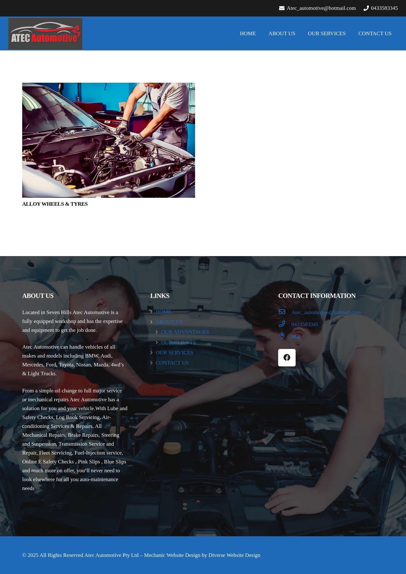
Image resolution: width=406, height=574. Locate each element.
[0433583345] (284, 324)
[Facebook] (287, 357)
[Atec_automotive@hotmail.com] (284, 312)
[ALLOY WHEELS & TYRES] (108, 140)
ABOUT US (169, 322)
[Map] (284, 336)
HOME (164, 312)
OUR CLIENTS (178, 342)
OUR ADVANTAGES (185, 332)
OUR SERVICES (174, 353)
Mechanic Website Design (172, 555)
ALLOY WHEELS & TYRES (55, 204)
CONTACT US (172, 363)
